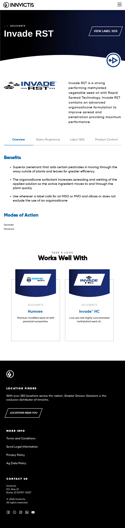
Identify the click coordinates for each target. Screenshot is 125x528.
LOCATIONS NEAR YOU (23, 413)
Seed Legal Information (22, 446)
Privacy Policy (15, 455)
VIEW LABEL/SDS (106, 31)
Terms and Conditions (20, 438)
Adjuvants (32, 26)
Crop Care (11, 26)
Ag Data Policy (16, 463)
